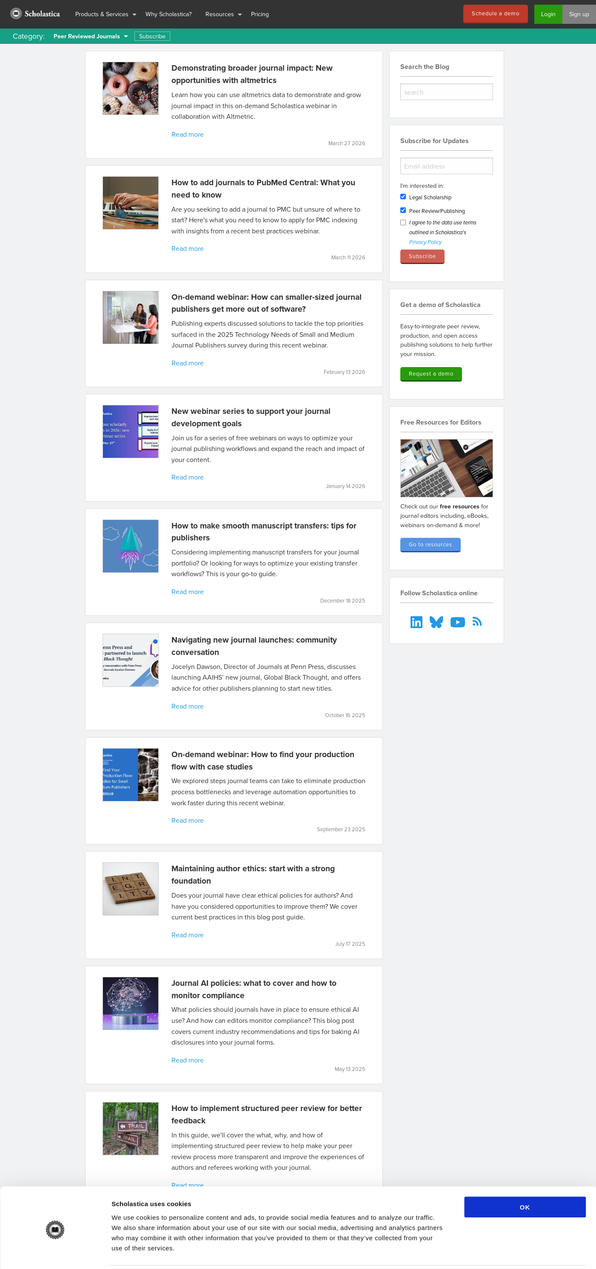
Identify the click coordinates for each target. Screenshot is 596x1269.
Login (548, 13)
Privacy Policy (425, 242)
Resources (219, 13)
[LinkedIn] (417, 621)
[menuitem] (34, 14)
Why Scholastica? (168, 13)
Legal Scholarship (430, 197)
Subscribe (152, 36)
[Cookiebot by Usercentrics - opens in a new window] (55, 1252)
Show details (446, 1252)
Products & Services (101, 13)
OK (525, 1176)
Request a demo (431, 373)
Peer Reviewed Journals (87, 36)
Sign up (579, 13)
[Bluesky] (437, 621)
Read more (187, 134)
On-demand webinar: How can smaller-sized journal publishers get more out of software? (266, 303)
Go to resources (430, 544)
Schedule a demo (495, 13)
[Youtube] (459, 621)
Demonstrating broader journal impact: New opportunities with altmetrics (252, 74)
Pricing (260, 13)
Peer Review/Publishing (437, 211)
